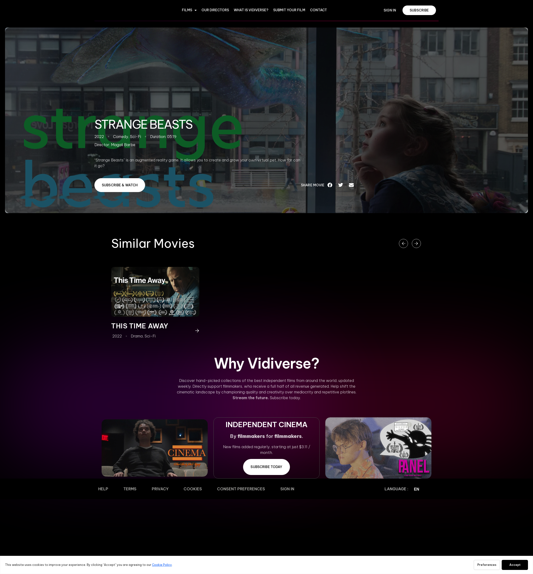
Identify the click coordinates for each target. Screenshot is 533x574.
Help (99, 488)
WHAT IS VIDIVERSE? (251, 10)
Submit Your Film (289, 10)
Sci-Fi (150, 336)
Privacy (141, 488)
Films (189, 10)
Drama (137, 336)
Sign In (246, 488)
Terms (118, 488)
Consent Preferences (207, 488)
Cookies (166, 488)
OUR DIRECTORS (215, 10)
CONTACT (318, 10)
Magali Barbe (123, 144)
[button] (330, 185)
